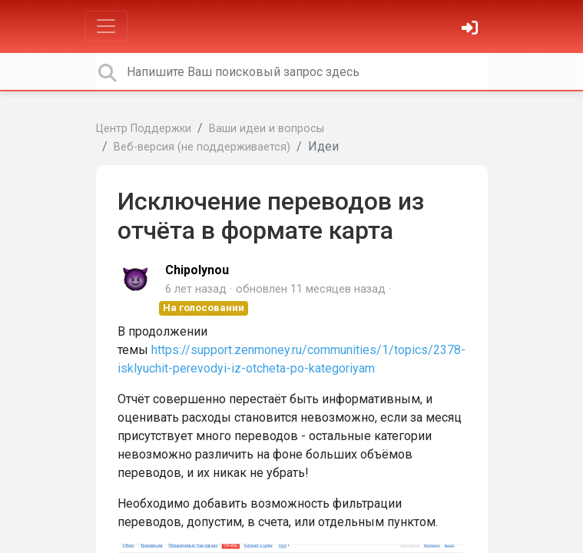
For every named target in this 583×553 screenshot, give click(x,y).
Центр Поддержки (143, 128)
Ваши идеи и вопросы (266, 128)
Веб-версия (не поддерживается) (202, 147)
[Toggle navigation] (106, 26)
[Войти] (471, 29)
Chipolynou (197, 270)
